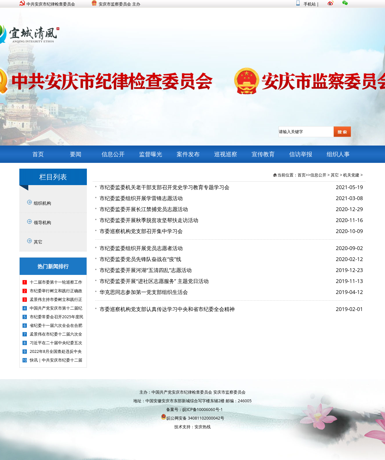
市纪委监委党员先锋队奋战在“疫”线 (140, 259)
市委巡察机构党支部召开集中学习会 (141, 231)
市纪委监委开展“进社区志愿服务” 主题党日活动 (154, 281)
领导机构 (42, 222)
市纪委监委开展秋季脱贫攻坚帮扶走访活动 (149, 220)
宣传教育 (263, 154)
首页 (38, 154)
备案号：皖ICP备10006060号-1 (194, 409)
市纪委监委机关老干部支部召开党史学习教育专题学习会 (164, 187)
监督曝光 (150, 154)
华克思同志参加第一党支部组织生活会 (144, 291)
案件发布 (188, 154)
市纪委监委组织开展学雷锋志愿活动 (141, 198)
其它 (38, 242)
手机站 (306, 4)
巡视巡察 (225, 154)
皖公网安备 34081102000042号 (192, 418)
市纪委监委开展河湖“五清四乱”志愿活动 (146, 270)
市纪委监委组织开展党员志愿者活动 (141, 248)
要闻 (75, 154)
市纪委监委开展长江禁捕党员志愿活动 (144, 209)
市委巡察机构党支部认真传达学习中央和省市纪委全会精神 (167, 309)
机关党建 (351, 175)
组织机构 (42, 203)
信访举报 (300, 154)
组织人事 (338, 154)
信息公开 (113, 154)
